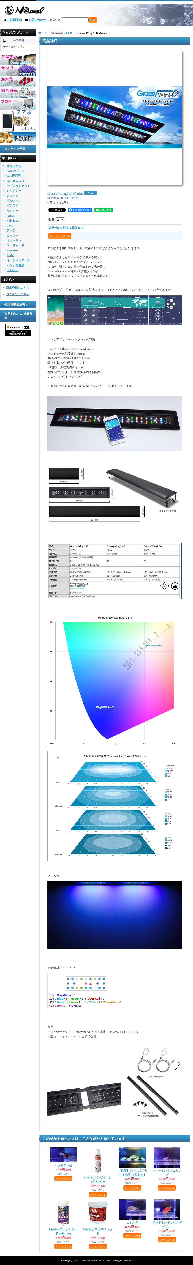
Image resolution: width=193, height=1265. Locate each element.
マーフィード (15, 245)
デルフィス (14, 200)
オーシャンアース (18, 260)
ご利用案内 (14, 20)
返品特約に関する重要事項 (65, 228)
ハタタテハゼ (63, 1165)
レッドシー (14, 190)
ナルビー (12, 270)
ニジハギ (132, 1222)
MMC (10, 255)
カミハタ (12, 195)
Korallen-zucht (16, 181)
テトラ (11, 230)
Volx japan (13, 220)
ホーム (42, 33)
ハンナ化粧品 (15, 265)
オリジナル (14, 166)
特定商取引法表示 (16, 304)
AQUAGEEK (15, 170)
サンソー (12, 210)
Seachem (12, 250)
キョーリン (14, 240)
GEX (10, 225)
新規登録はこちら (17, 287)
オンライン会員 (14, 149)
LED (69, 33)
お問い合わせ (37, 20)
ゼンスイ (12, 205)
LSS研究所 (14, 175)
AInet (10, 215)
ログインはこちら (17, 294)
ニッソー (12, 235)
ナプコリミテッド (18, 185)
